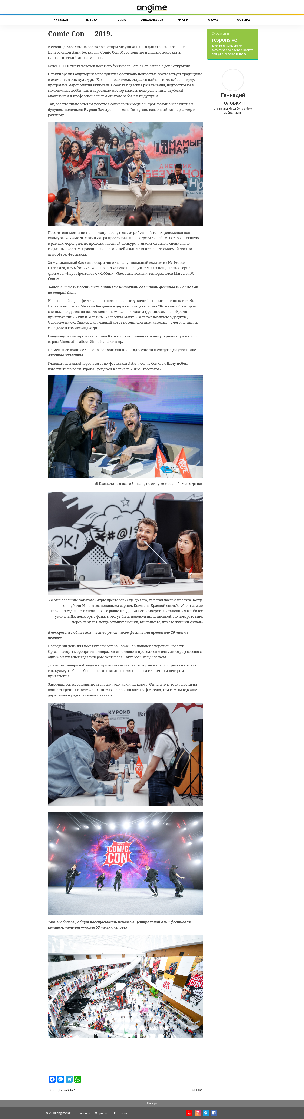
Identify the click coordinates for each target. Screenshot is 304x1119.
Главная (84, 1113)
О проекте (102, 1113)
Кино (51, 1090)
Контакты (121, 1113)
